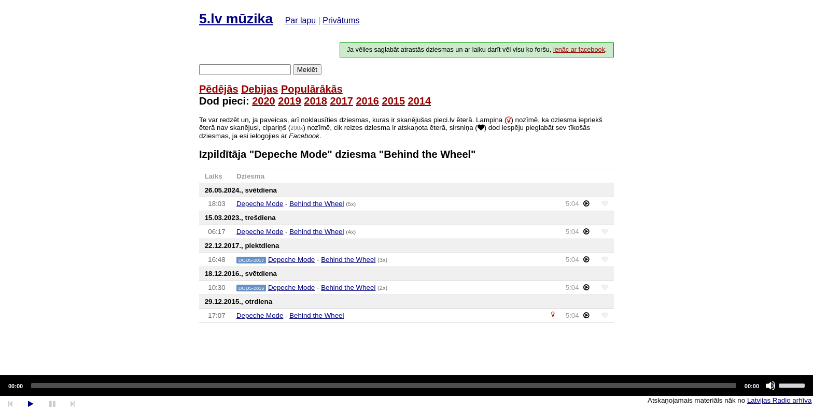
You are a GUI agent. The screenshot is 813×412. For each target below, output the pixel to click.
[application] (406, 385)
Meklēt (307, 69)
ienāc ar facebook (579, 49)
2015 (393, 101)
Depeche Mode (259, 204)
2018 (315, 101)
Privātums (341, 20)
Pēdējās (219, 89)
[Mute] (770, 385)
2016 (367, 101)
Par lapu (300, 20)
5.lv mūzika (236, 18)
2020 (263, 101)
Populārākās (312, 89)
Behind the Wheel (316, 204)
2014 (419, 101)
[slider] (383, 385)
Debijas (259, 89)
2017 (341, 101)
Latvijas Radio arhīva (779, 400)
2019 (289, 101)
